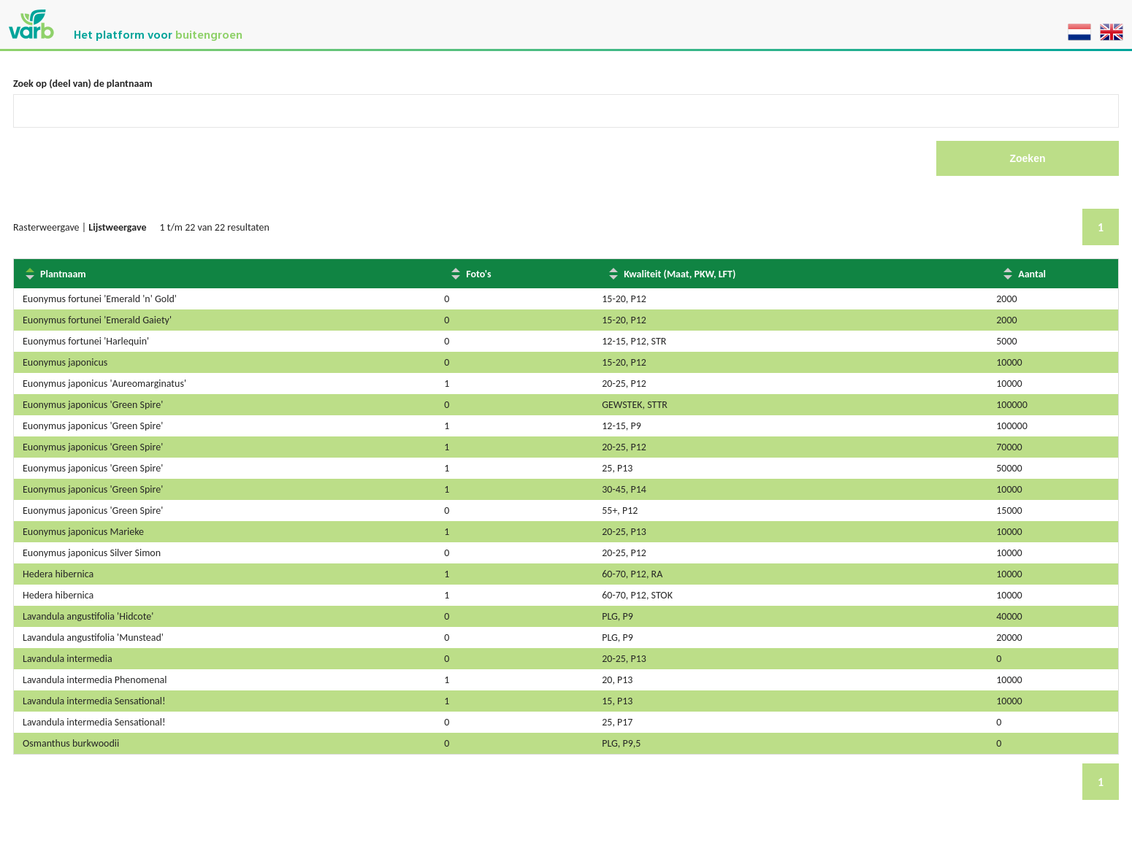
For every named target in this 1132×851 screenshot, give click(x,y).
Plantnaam (63, 274)
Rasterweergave (46, 227)
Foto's (478, 274)
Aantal (1032, 274)
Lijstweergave (117, 227)
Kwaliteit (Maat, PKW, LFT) (679, 274)
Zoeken (1027, 158)
